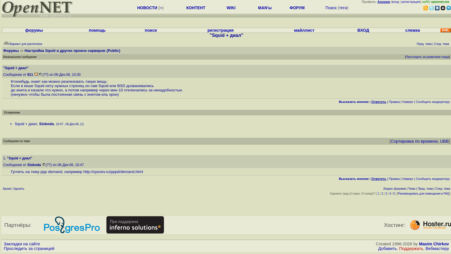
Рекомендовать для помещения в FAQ (424, 193)
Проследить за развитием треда (427, 57)
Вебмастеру (437, 248)
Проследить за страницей (29, 248)
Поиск (331, 7)
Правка (394, 102)
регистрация (411, 1)
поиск (151, 30)
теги (343, 7)
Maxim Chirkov (434, 244)
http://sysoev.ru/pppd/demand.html (113, 172)
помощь (97, 30)
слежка (412, 30)
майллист (304, 30)
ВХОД (363, 30)
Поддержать (411, 248)
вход (395, 1)
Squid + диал (26, 124)
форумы (34, 30)
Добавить (387, 248)
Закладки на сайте (22, 244)
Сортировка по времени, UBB (420, 141)
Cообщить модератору (433, 102)
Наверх (407, 102)
